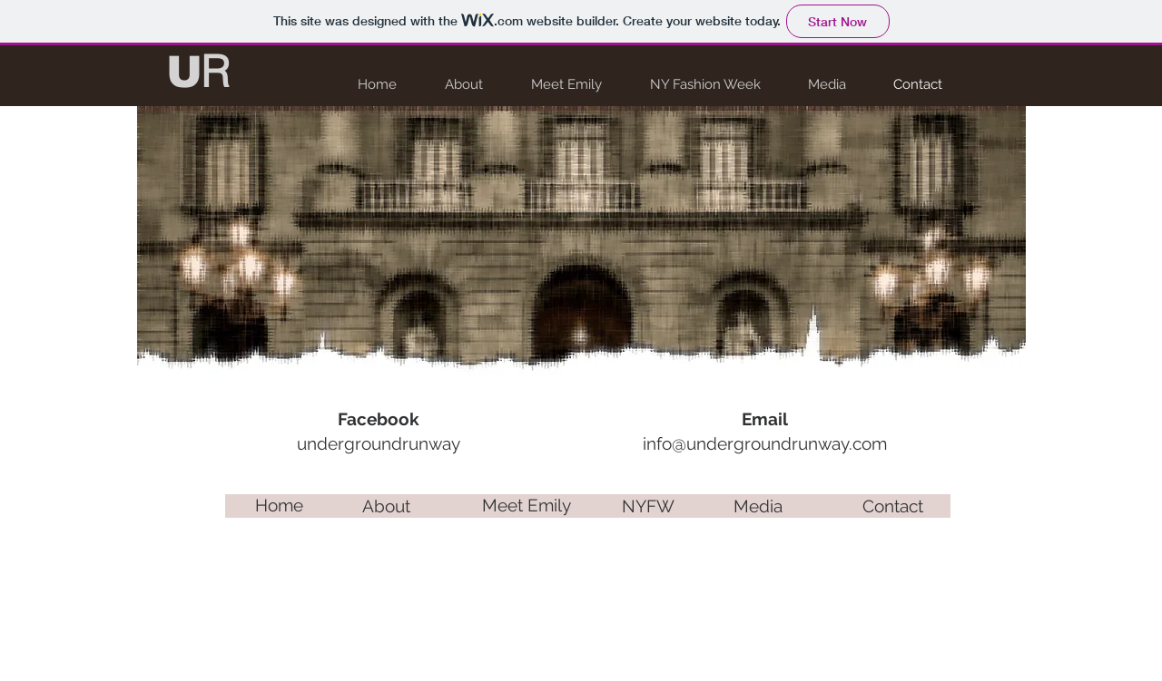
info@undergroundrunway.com (765, 443)
